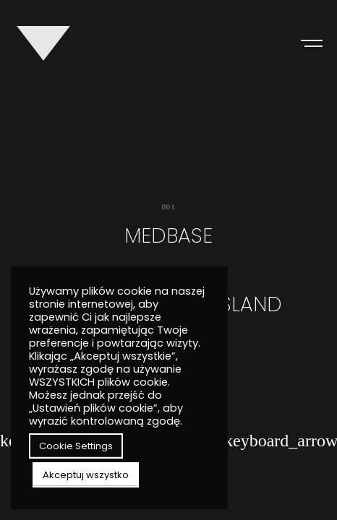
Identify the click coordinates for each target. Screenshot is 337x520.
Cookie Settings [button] (76, 446)
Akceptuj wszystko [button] (86, 475)
